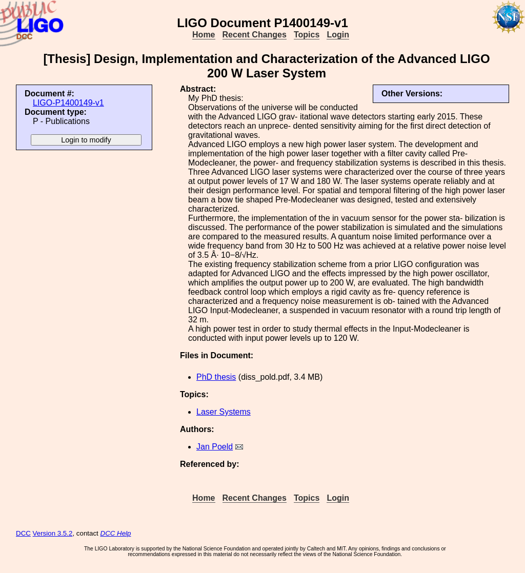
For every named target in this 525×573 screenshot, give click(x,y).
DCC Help (115, 533)
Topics (306, 34)
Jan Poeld (214, 446)
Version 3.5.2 (53, 533)
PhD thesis (216, 377)
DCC (23, 533)
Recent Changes (255, 34)
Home (203, 34)
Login (338, 34)
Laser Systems (223, 411)
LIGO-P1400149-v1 (68, 102)
